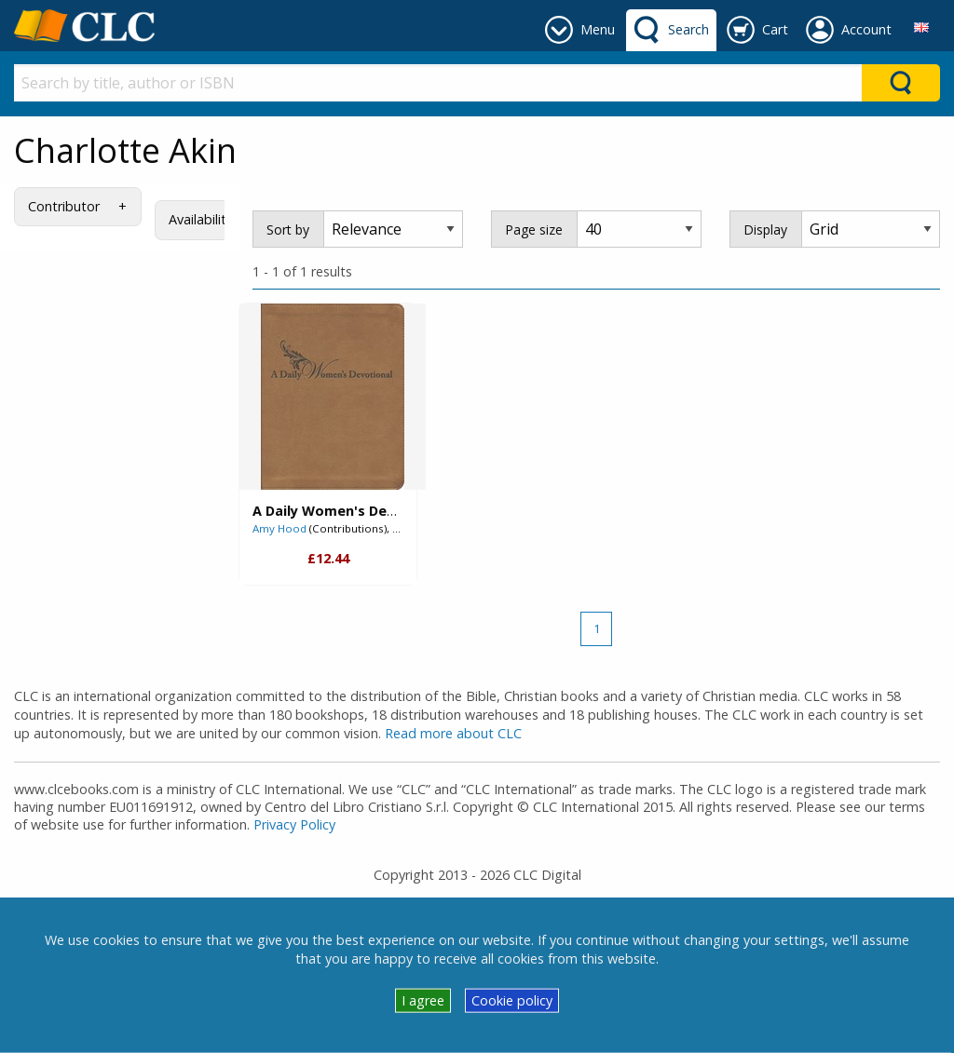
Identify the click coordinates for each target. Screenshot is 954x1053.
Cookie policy (511, 1000)
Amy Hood (279, 528)
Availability (201, 219)
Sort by (287, 229)
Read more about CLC (453, 733)
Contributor (64, 206)
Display (765, 229)
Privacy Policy (294, 824)
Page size (534, 229)
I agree (423, 1000)
